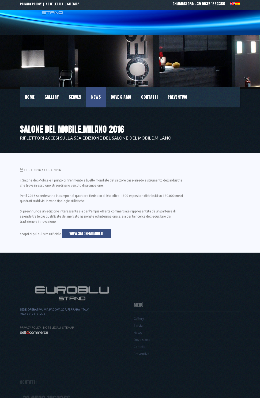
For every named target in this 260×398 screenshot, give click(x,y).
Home (30, 97)
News (96, 97)
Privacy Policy (30, 339)
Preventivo (177, 97)
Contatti (149, 97)
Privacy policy (30, 4)
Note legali (54, 4)
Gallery (52, 97)
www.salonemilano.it (86, 235)
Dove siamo (121, 97)
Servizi (75, 97)
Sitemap (73, 4)
